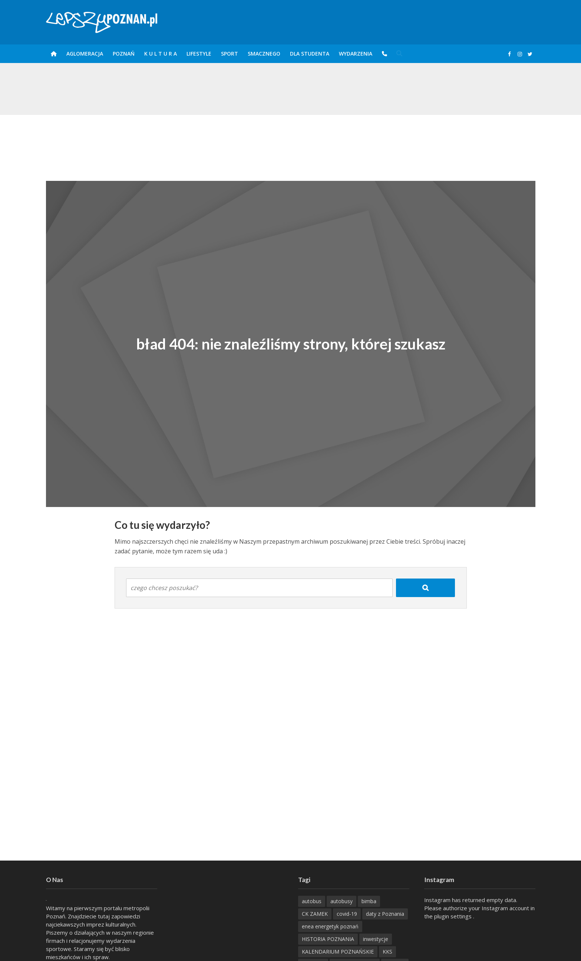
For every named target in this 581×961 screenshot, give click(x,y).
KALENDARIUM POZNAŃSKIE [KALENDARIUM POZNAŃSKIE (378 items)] (338, 951)
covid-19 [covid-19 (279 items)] (347, 913)
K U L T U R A (160, 53)
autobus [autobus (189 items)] (311, 901)
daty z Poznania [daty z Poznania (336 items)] (385, 913)
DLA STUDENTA (309, 53)
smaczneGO (264, 53)
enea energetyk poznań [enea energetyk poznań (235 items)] (330, 926)
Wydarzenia (355, 53)
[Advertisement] (291, 139)
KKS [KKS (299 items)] (387, 951)
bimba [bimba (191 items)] (369, 901)
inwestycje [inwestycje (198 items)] (375, 938)
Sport (229, 53)
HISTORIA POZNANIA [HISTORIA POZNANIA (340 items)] (328, 938)
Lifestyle (198, 53)
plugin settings (453, 916)
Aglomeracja (84, 53)
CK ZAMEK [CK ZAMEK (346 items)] (315, 913)
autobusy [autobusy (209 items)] (341, 901)
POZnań (124, 53)
